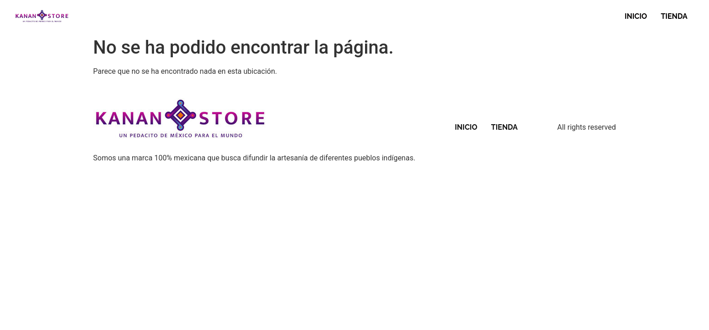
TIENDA (674, 16)
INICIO (636, 16)
